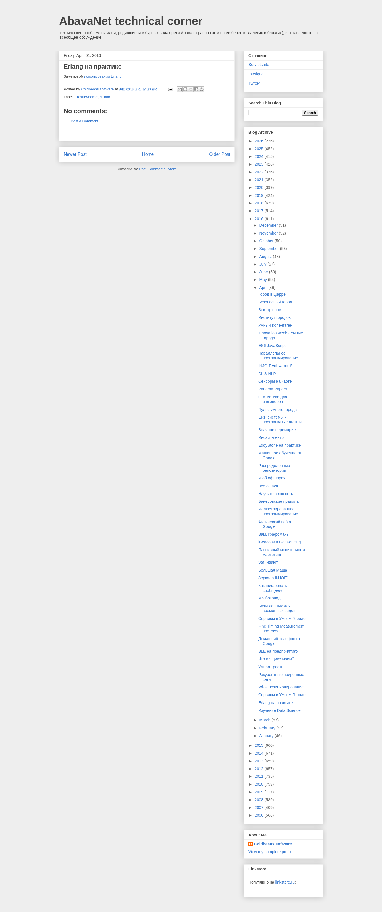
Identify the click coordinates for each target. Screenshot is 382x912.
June (264, 272)
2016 (260, 218)
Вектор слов (269, 309)
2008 (260, 799)
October (267, 241)
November (269, 233)
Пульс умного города (277, 409)
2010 (260, 784)
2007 (260, 807)
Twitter (254, 83)
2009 (260, 792)
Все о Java (268, 486)
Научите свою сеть (275, 493)
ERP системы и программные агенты (280, 419)
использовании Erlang (103, 76)
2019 (260, 195)
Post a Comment (84, 121)
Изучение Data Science (279, 710)
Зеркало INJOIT (273, 578)
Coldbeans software (273, 844)
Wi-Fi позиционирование (281, 687)
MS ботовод (269, 598)
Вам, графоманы (274, 534)
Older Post (219, 154)
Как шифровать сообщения (272, 588)
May (263, 279)
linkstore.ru (284, 882)
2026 (260, 141)
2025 (260, 148)
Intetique (256, 74)
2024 (260, 156)
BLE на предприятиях (278, 651)
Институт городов (274, 317)
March (265, 720)
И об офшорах (271, 478)
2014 (260, 753)
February (267, 728)
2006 (260, 815)
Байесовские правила (278, 501)
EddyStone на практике (279, 445)
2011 (260, 776)
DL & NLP (267, 373)
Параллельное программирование (278, 355)
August (266, 256)
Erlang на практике (275, 702)
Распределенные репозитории (274, 468)
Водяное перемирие (277, 429)
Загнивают (268, 562)
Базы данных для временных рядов (276, 608)
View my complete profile (270, 851)
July (263, 264)
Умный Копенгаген (275, 325)
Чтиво (105, 97)
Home (148, 154)
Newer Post (75, 154)
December (269, 225)
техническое (87, 97)
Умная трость (270, 667)
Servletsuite (258, 64)
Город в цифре (272, 294)
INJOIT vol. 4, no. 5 (275, 365)
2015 (260, 745)
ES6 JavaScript (272, 345)
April (263, 287)
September (269, 248)
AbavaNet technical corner (131, 21)
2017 (260, 210)
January (267, 735)
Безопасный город (275, 302)
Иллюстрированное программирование (278, 511)
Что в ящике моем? (276, 659)
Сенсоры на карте (275, 381)
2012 (260, 768)
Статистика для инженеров (272, 399)
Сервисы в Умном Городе (282, 618)
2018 (260, 203)
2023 (260, 164)
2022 (260, 172)
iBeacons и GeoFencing (279, 542)
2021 (260, 179)
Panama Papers (272, 389)
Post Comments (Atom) (158, 169)
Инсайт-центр (271, 437)
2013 (260, 761)
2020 (260, 187)
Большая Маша (272, 570)
